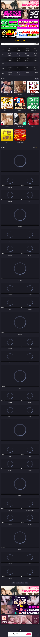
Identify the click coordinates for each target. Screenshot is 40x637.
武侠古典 (35, 67)
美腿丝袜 (10, 65)
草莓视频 (27, 72)
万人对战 (27, 48)
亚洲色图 (18, 63)
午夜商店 (18, 72)
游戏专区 (35, 48)
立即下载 (28, 634)
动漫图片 (35, 63)
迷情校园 (10, 69)
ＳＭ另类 (35, 55)
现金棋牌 (27, 50)
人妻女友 (27, 67)
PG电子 (9, 48)
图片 (3, 63)
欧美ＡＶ (27, 53)
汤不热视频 (36, 72)
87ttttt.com (20, 41)
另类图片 (35, 65)
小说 (3, 68)
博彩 (3, 49)
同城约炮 (10, 72)
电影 (3, 59)
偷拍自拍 (18, 58)
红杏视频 (10, 74)
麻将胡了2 (10, 50)
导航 (3, 73)
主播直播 (27, 55)
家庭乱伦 (18, 67)
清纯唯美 (18, 65)
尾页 (26, 582)
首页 (14, 582)
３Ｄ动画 (35, 53)
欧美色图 (27, 63)
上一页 (18, 582)
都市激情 (10, 67)
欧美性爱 (35, 58)
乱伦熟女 (27, 60)
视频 (3, 54)
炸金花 (18, 50)
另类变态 (35, 60)
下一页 (22, 582)
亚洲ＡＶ (10, 53)
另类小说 (18, 69)
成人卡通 (27, 58)
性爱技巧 (35, 69)
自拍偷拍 (18, 53)
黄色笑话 (27, 69)
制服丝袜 (10, 60)
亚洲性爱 (10, 58)
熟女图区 (27, 65)
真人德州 (18, 48)
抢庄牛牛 (35, 50)
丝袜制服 (18, 55)
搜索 (37, 43)
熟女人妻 (10, 55)
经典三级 (18, 60)
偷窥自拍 (10, 63)
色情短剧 (18, 74)
